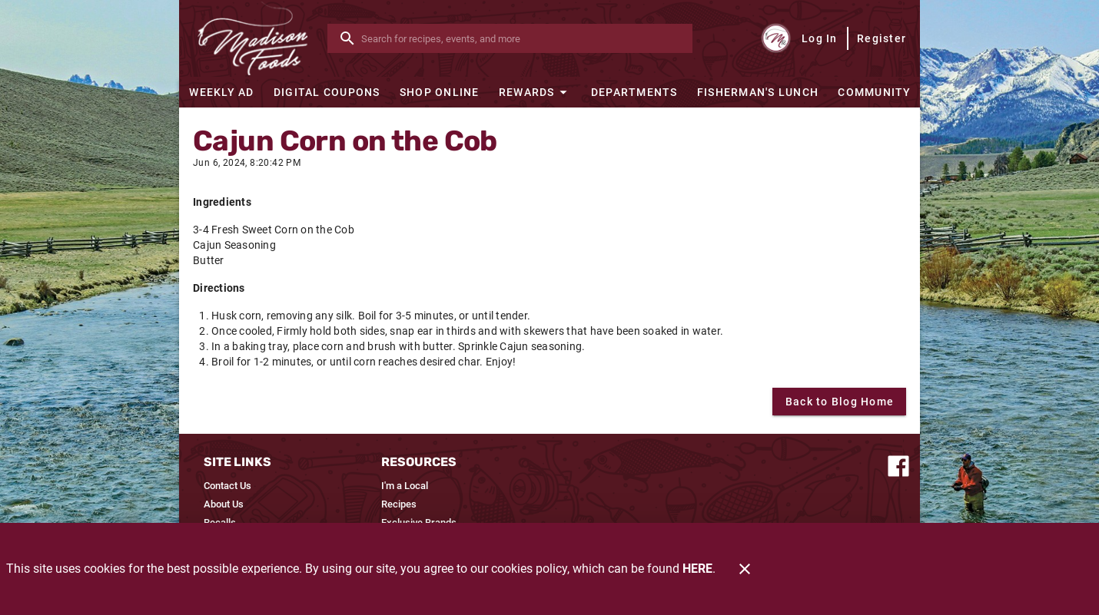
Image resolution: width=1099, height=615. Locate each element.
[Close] (745, 569)
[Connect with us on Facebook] (898, 465)
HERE (697, 568)
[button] (535, 92)
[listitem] (227, 486)
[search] (520, 38)
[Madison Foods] (253, 38)
